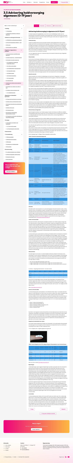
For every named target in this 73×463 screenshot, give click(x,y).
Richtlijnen (29, 2)
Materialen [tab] (42, 25)
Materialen (36, 2)
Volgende (63, 409)
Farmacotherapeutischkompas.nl (43, 217)
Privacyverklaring (8, 457)
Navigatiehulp (42, 2)
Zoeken (54, 2)
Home (24, 2)
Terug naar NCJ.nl (64, 2)
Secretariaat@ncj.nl (25, 449)
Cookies (14, 457)
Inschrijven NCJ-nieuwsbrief (23, 457)
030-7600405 (24, 448)
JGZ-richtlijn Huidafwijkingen (11, 25)
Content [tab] (36, 25)
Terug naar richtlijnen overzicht (48, 413)
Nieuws (47, 2)
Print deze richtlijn (57, 25)
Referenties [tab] (48, 25)
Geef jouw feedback (11, 171)
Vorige (32, 409)
